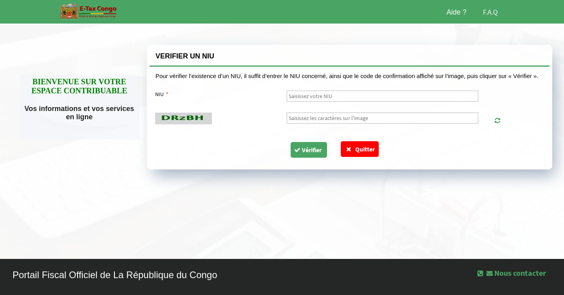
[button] (497, 120)
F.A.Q (490, 11)
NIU (161, 94)
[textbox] (383, 96)
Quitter (360, 149)
